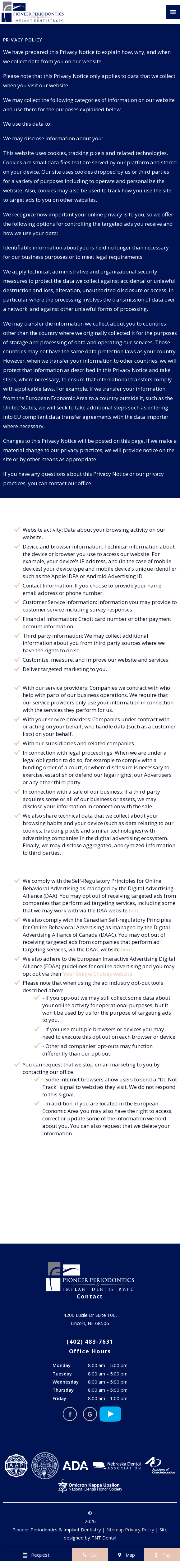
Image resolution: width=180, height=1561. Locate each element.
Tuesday (62, 1373)
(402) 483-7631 (90, 1341)
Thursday (63, 1390)
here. (135, 910)
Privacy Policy (139, 1529)
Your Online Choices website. (98, 973)
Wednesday (66, 1382)
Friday (59, 1398)
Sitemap (115, 1529)
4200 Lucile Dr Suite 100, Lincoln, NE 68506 (90, 1319)
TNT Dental (103, 1537)
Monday (62, 1365)
